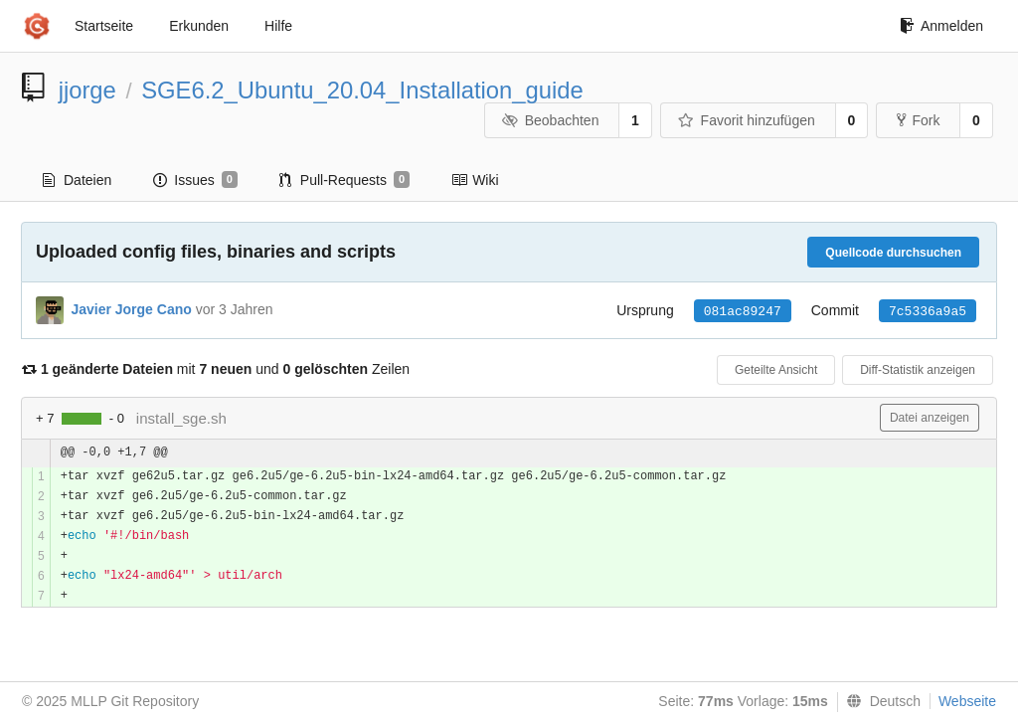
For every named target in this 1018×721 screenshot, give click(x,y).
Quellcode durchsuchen (893, 253)
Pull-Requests (344, 180)
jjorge (87, 90)
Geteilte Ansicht (776, 370)
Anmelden (941, 26)
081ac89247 (742, 311)
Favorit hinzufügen (746, 120)
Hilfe (278, 26)
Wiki (474, 180)
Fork (918, 120)
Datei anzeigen (929, 418)
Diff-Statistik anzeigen (917, 370)
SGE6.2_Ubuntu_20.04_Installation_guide (362, 90)
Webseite (967, 701)
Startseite (104, 26)
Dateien (77, 180)
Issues (195, 180)
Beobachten (550, 120)
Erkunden (199, 26)
